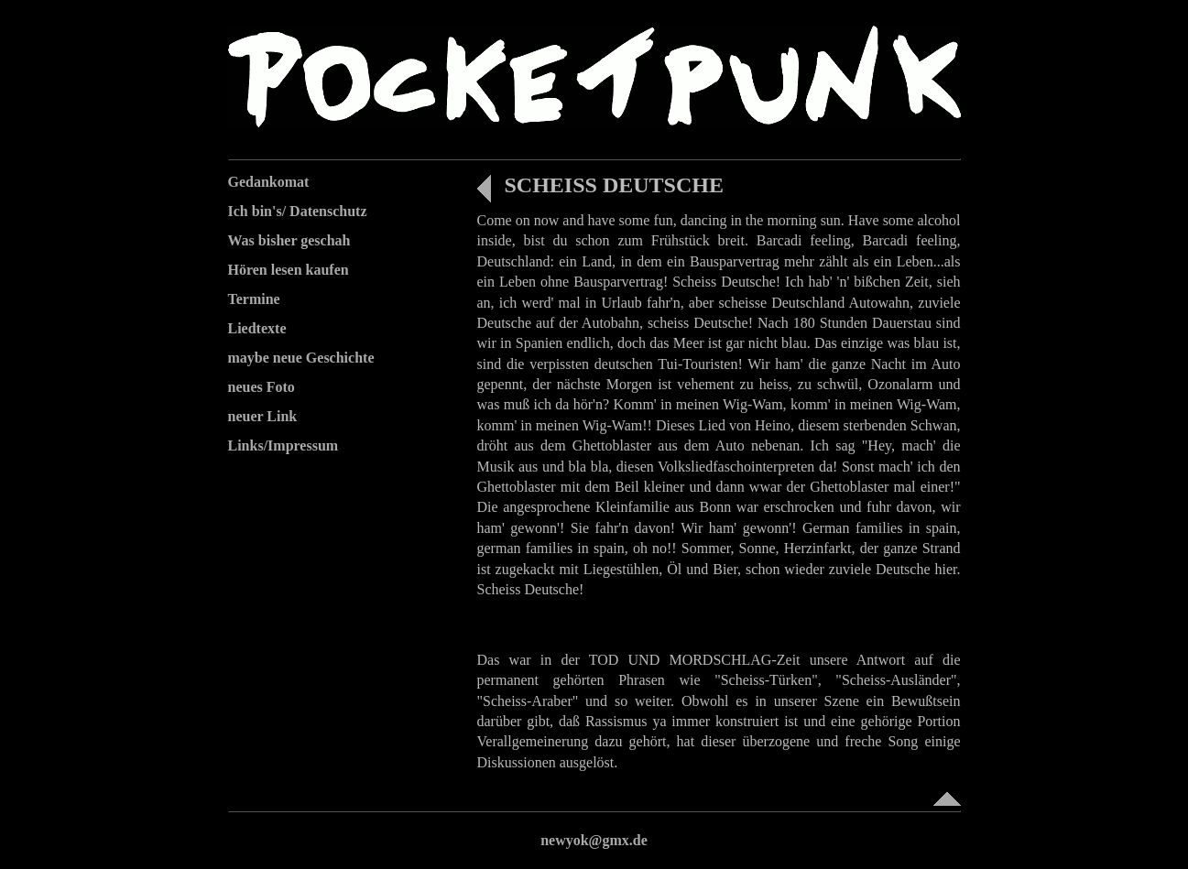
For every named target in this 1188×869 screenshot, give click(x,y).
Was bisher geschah (289, 240)
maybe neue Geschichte (301, 357)
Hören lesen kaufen (288, 269)
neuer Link (263, 416)
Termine (254, 299)
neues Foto (261, 387)
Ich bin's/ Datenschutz (297, 211)
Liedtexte (257, 328)
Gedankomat (269, 182)
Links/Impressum (283, 445)
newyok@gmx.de (594, 840)
